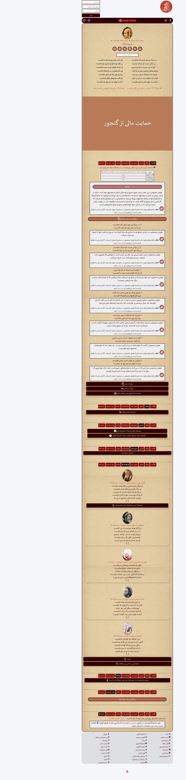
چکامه (89, 177)
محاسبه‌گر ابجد (107, 750)
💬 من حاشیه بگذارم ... (82, 718)
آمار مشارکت (70, 750)
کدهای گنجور (107, 734)
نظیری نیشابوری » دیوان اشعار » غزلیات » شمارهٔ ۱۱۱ (93, 562)
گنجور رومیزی (107, 737)
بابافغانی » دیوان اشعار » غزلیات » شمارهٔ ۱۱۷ (93, 525)
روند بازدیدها (76, 163)
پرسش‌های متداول (68, 737)
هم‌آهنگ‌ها (91, 163)
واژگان (113, 163)
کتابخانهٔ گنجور (107, 744)
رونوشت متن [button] (93, 383)
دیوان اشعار (89, 40)
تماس (72, 759)
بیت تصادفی (131, 737)
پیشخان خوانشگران (105, 756)
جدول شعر (131, 740)
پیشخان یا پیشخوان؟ (105, 759)
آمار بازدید (71, 753)
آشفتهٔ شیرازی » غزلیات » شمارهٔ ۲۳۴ (93, 636)
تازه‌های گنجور (130, 756)
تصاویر (107, 163)
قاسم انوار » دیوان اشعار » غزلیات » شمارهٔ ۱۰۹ (93, 483)
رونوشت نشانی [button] (93, 388)
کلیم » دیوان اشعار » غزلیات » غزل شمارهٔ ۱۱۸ (93, 599)
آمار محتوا (71, 747)
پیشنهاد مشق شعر (93, 453)
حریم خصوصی (69, 762)
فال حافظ (132, 744)
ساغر (110, 740)
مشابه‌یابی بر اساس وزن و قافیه (93, 663)
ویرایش (85, 212)
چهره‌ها (71, 740)
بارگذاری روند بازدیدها (93, 699)
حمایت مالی (70, 744)
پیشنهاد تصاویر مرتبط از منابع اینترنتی (93, 430)
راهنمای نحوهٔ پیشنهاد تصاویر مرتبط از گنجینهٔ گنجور (93, 435)
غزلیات (80, 40)
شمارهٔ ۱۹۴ (93, 44)
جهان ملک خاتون (102, 40)
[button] (136, 20)
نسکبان (109, 762)
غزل (89, 175)
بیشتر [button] (93, 659)
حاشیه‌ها (67, 163)
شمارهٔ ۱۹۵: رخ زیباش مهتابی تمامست (75, 88)
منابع (72, 756)
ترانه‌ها (84, 163)
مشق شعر (99, 163)
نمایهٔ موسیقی (130, 747)
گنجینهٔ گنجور (107, 747)
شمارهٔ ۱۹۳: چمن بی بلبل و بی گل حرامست (108, 88)
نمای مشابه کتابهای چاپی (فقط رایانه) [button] (93, 393)
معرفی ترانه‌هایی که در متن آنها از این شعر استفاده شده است (93, 680)
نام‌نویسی (98, 723)
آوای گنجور (108, 753)
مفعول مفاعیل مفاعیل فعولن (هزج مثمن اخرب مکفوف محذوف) (91, 172)
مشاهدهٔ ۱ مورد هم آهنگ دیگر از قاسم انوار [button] (93, 505)
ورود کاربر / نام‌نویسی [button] (93, 20)
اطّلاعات (118, 163)
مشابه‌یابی (132, 753)
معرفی (72, 734)
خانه (133, 734)
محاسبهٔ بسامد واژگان (93, 412)
